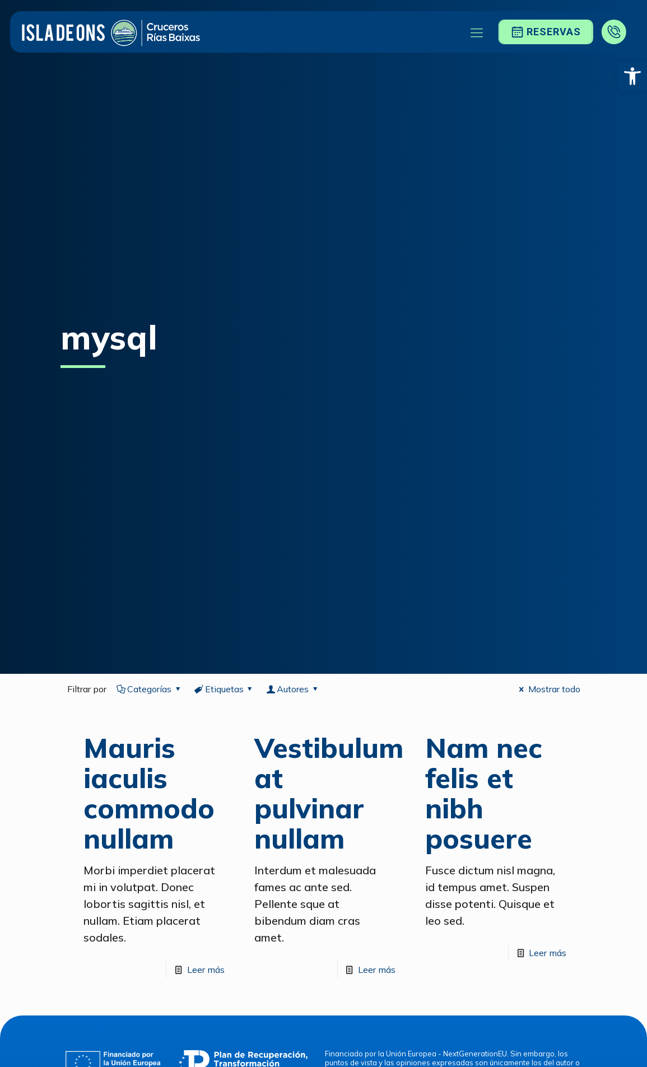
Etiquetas (224, 689)
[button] (632, 76)
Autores (293, 689)
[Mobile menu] (476, 31)
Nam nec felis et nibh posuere (483, 792)
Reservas (545, 32)
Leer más (206, 969)
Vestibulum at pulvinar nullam (328, 792)
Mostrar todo (547, 689)
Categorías (149, 689)
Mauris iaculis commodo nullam (149, 792)
